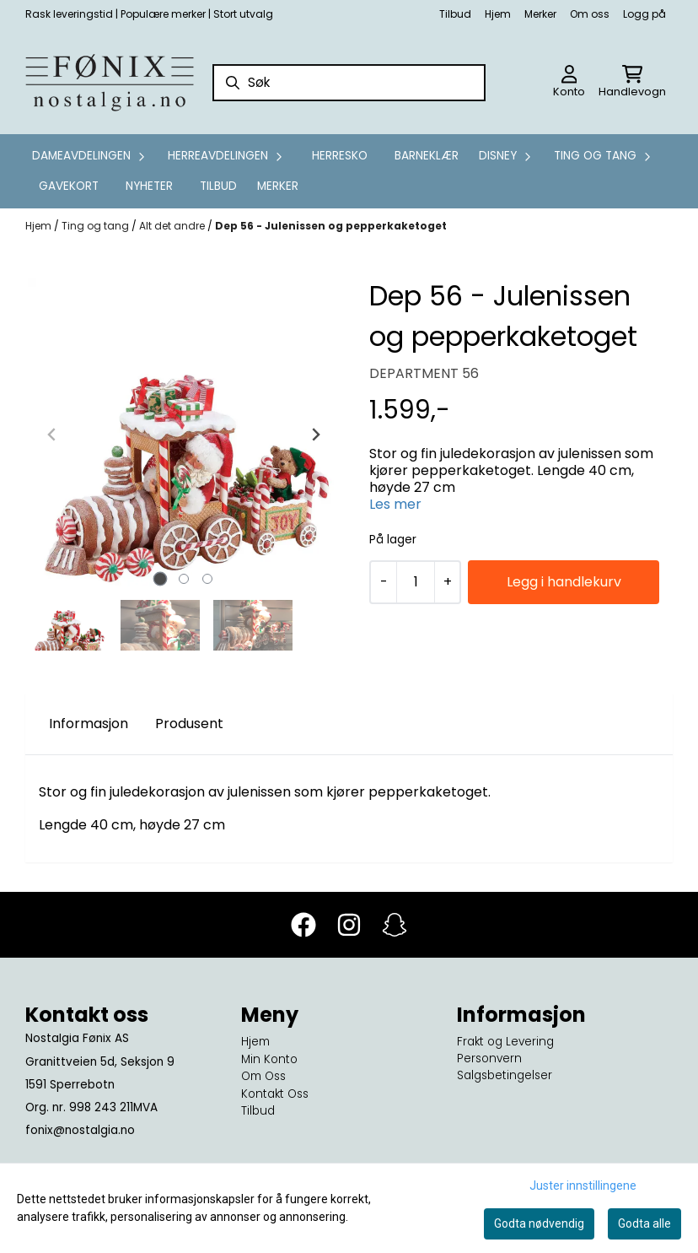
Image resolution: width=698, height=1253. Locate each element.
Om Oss (263, 1076)
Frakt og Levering (505, 1042)
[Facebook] (303, 924)
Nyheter (149, 186)
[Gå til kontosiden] (569, 82)
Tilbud (455, 14)
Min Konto (269, 1059)
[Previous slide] (52, 434)
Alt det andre (173, 226)
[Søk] (349, 82)
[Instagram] (349, 924)
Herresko (340, 156)
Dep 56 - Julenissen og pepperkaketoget (331, 226)
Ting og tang (97, 226)
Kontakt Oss (275, 1094)
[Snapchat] (394, 924)
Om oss (589, 14)
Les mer (395, 504)
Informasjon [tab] (88, 723)
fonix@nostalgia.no (80, 1130)
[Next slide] (315, 434)
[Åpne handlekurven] (632, 82)
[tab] (160, 579)
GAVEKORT (69, 186)
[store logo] (109, 82)
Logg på (644, 14)
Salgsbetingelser (504, 1075)
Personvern (489, 1058)
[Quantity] (415, 582)
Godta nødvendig (539, 1223)
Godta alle (644, 1223)
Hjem (498, 14)
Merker (540, 14)
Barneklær (427, 156)
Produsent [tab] (189, 723)
